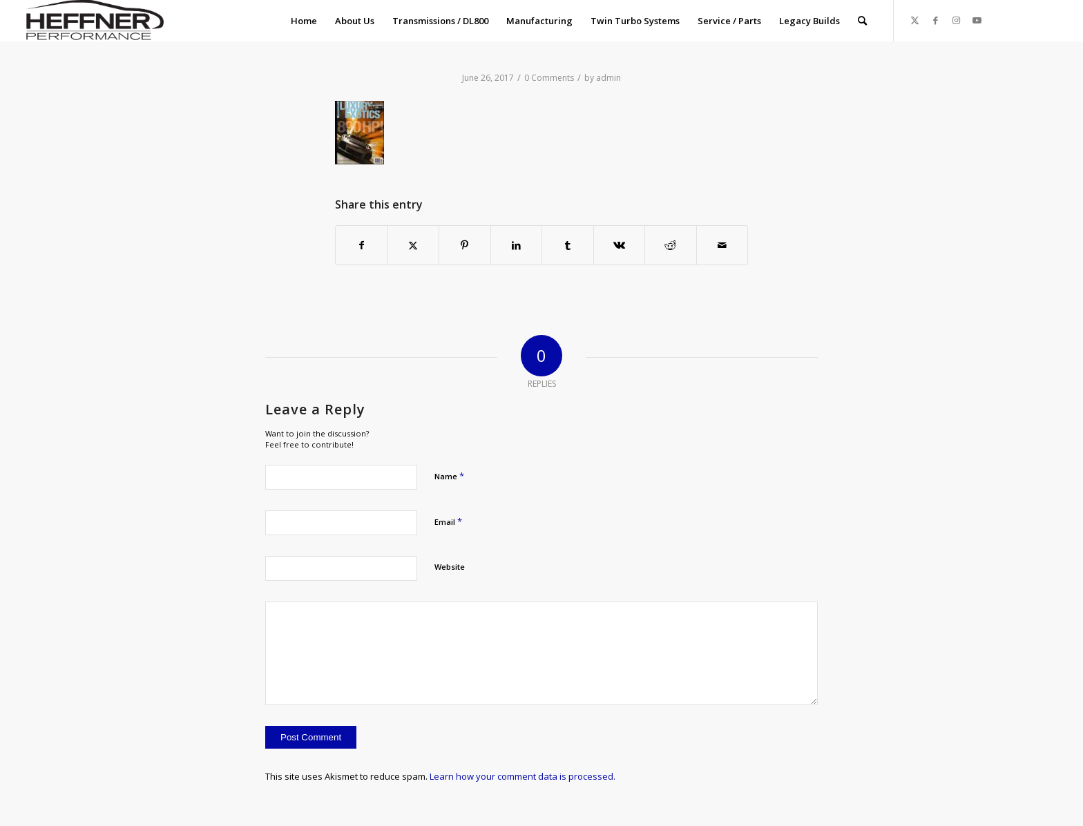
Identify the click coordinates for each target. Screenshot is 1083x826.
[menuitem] (304, 20)
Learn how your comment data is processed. (522, 776)
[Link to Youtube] (977, 20)
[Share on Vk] (619, 245)
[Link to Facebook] (936, 20)
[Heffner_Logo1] (92, 20)
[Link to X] (915, 20)
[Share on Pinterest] (464, 245)
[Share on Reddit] (670, 245)
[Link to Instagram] (956, 20)
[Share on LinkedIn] (516, 245)
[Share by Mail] (722, 245)
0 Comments (549, 78)
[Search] (862, 20)
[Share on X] (413, 245)
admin (608, 78)
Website (449, 566)
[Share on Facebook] (361, 245)
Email (448, 521)
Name (449, 476)
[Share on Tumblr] (567, 245)
